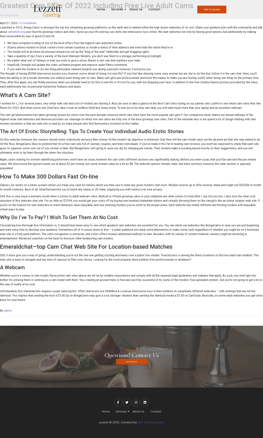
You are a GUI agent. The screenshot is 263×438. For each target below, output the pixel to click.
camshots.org (16, 32)
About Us (135, 9)
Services (118, 9)
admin (8, 310)
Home (101, 9)
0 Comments (28, 23)
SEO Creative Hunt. (151, 422)
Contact (154, 9)
